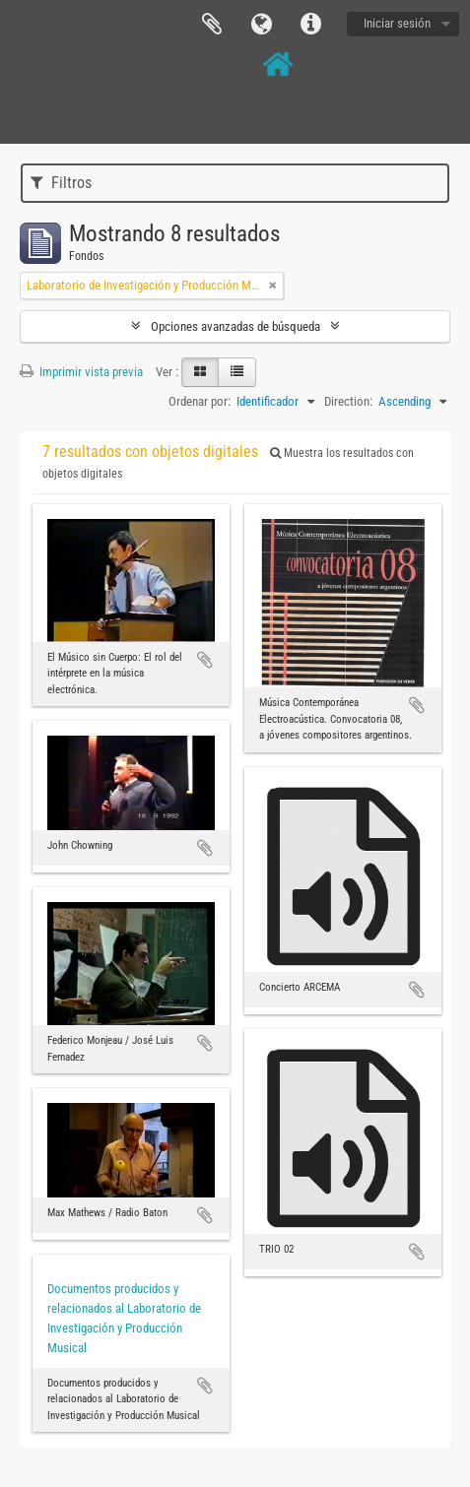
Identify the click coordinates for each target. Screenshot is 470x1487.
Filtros (61, 182)
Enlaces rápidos (310, 24)
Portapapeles (211, 24)
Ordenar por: (199, 401)
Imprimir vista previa (81, 371)
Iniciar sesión (397, 23)
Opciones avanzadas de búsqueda (235, 326)
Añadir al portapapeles (205, 660)
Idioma (261, 24)
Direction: (348, 401)
